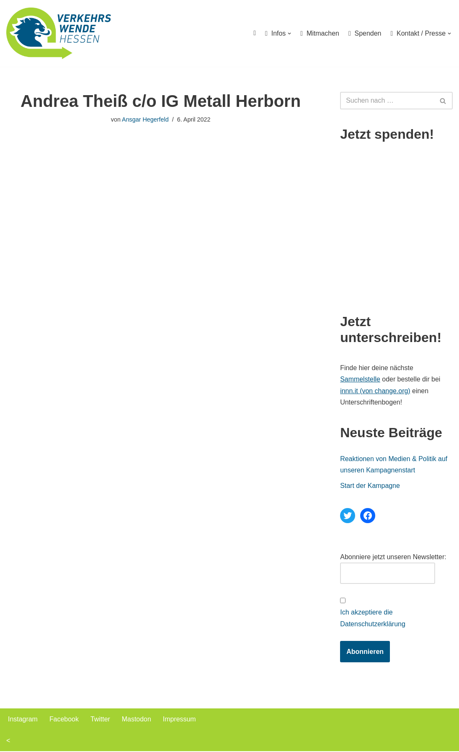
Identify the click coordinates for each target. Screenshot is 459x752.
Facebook (64, 719)
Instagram (23, 719)
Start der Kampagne (370, 486)
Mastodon (137, 719)
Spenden (364, 33)
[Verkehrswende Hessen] (58, 33)
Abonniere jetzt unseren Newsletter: (393, 557)
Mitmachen (319, 33)
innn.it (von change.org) (375, 390)
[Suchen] (387, 100)
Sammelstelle (360, 379)
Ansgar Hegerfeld (145, 119)
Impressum (179, 719)
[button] (289, 33)
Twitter (100, 719)
